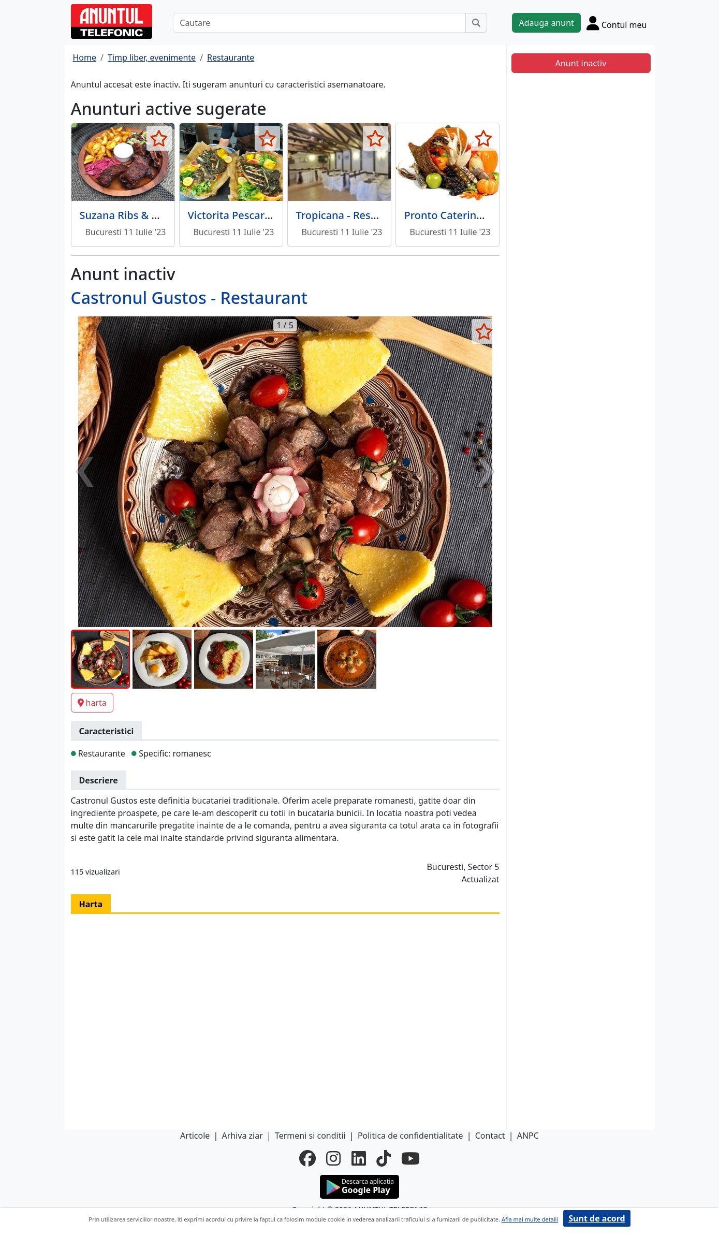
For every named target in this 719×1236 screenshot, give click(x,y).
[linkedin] (358, 1158)
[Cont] (616, 22)
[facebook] (307, 1158)
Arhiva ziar (242, 1135)
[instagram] (333, 1158)
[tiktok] (383, 1158)
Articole (195, 1135)
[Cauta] (476, 23)
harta (92, 702)
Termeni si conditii (310, 1135)
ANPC (528, 1135)
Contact (490, 1135)
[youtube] (410, 1158)
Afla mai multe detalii (530, 1219)
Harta (91, 904)
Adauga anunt (546, 22)
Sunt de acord (596, 1218)
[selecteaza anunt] (159, 138)
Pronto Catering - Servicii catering (487, 215)
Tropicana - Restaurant (352, 215)
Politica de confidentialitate (410, 1135)
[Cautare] (319, 23)
